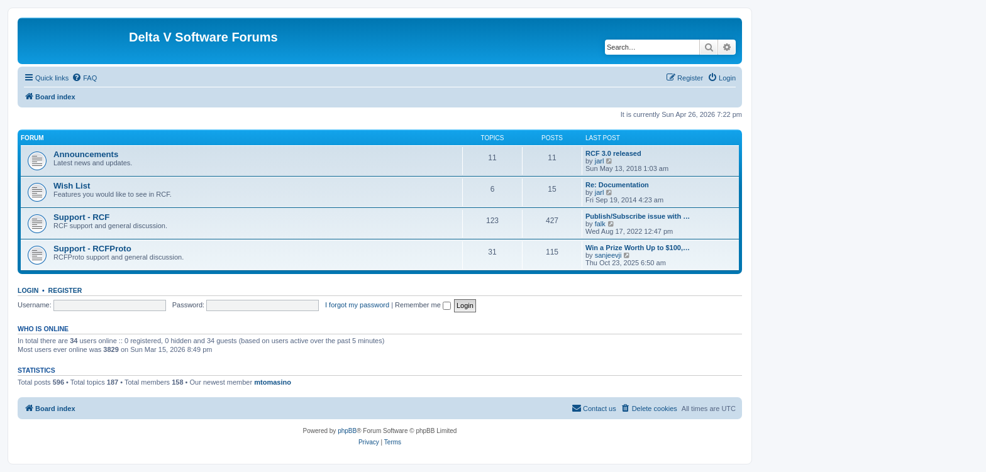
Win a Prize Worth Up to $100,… (637, 247)
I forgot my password (357, 305)
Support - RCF (81, 217)
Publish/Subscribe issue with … (637, 216)
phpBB (347, 430)
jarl (599, 161)
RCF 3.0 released (613, 153)
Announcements (85, 154)
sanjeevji (608, 255)
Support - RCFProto (92, 248)
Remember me (423, 305)
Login (28, 290)
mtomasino (272, 382)
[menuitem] (84, 77)
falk (600, 224)
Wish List (72, 185)
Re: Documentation (617, 185)
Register (65, 290)
